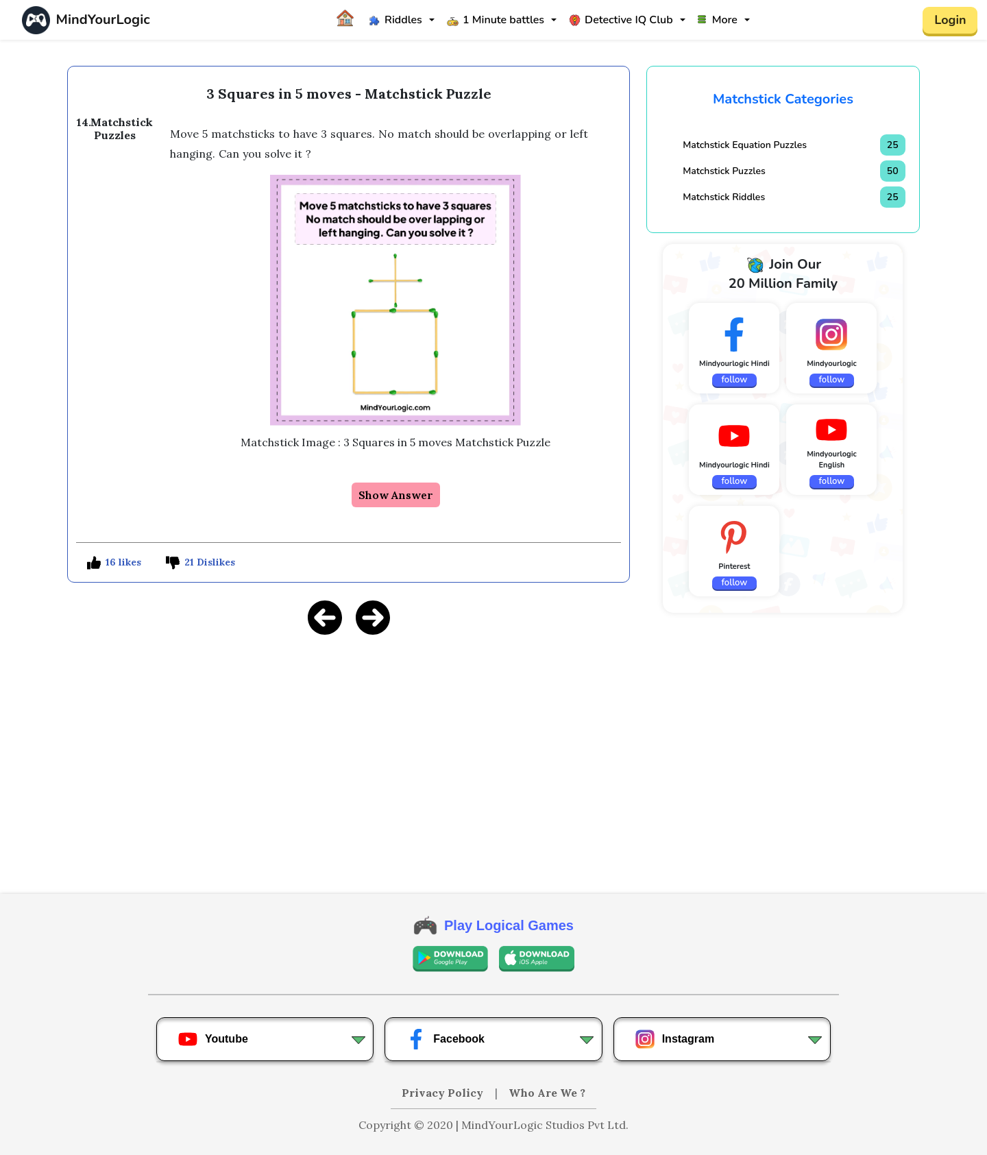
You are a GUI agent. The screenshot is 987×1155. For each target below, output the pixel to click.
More (718, 19)
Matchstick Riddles (724, 197)
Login (950, 20)
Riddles (395, 20)
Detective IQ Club (621, 20)
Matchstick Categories (783, 99)
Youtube (213, 1039)
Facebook (445, 1039)
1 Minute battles (495, 20)
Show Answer (395, 495)
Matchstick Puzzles (724, 171)
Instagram (674, 1039)
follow (735, 380)
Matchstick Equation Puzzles (745, 144)
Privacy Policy (444, 1092)
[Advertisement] (348, 743)
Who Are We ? (547, 1092)
